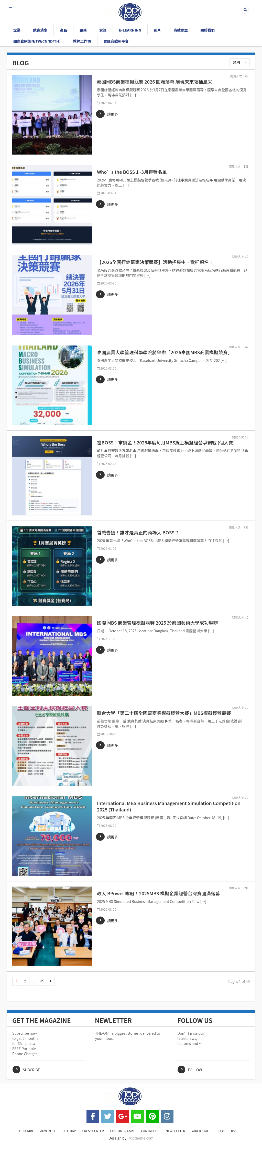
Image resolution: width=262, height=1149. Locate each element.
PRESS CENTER (93, 1130)
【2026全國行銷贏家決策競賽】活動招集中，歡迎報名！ (155, 262)
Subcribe (31, 1069)
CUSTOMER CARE (122, 1130)
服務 (83, 30)
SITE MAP (69, 1130)
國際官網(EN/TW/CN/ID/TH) (37, 41)
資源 (102, 30)
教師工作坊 (82, 41)
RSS (233, 1130)
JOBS (220, 1130)
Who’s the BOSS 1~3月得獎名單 (132, 172)
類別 (236, 62)
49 (42, 981)
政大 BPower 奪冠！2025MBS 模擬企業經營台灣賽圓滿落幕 (158, 893)
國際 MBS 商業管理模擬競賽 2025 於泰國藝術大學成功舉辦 (157, 622)
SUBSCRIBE (25, 1130)
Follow (195, 1069)
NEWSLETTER (175, 1130)
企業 (16, 30)
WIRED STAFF (201, 1130)
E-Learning (130, 30)
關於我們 (207, 30)
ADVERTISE (48, 1130)
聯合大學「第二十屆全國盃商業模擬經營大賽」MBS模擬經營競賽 (164, 713)
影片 (157, 30)
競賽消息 (40, 30)
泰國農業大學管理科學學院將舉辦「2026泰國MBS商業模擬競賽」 (164, 352)
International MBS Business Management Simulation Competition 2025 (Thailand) (169, 806)
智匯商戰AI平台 (116, 41)
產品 (63, 30)
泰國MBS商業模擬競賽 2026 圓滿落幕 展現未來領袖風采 (154, 81)
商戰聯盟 (180, 30)
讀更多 (112, 114)
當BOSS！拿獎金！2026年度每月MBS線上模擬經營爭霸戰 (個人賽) (166, 442)
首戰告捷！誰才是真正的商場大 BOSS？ (138, 532)
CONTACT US (150, 1130)
